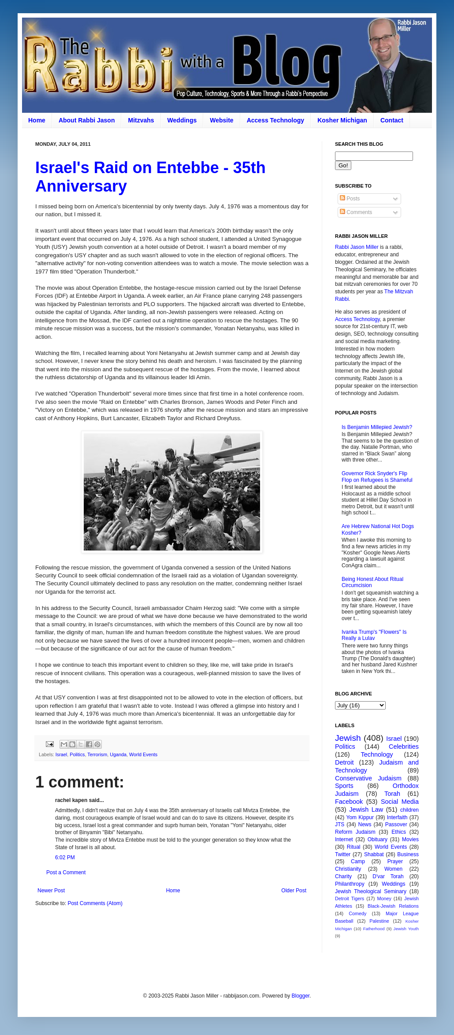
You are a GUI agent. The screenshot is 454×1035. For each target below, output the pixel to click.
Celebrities (404, 746)
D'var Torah (387, 876)
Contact (391, 120)
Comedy (357, 913)
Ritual (354, 847)
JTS (339, 824)
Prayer (395, 861)
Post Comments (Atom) (95, 903)
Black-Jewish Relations (393, 906)
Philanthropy (350, 884)
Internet (344, 839)
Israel (61, 754)
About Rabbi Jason (87, 120)
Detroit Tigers (349, 898)
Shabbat (374, 854)
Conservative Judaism (368, 778)
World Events (143, 754)
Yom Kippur (360, 817)
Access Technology (275, 120)
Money (384, 898)
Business (408, 854)
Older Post (293, 890)
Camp (358, 861)
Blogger (300, 996)
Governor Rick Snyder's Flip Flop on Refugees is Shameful (377, 476)
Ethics (398, 832)
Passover (396, 824)
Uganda (118, 754)
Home (36, 120)
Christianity (348, 869)
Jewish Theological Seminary (370, 891)
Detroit (344, 762)
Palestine (379, 921)
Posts (350, 199)
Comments (356, 212)
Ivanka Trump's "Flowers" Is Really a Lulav (374, 635)
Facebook (349, 801)
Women (393, 869)
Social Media (400, 801)
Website (221, 120)
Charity (343, 876)
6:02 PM (65, 857)
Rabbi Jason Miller (357, 247)
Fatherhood (374, 928)
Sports (344, 785)
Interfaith (397, 817)
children (409, 810)
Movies (410, 839)
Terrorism (97, 754)
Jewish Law (366, 809)
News (365, 824)
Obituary (377, 839)
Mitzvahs (141, 120)
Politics (77, 754)
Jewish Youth (406, 928)
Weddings (182, 120)
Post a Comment (66, 872)
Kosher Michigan (342, 120)
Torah (392, 793)
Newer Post (51, 890)
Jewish (348, 738)
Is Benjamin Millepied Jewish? (377, 427)
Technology (377, 754)
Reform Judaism (355, 832)
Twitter (342, 854)
